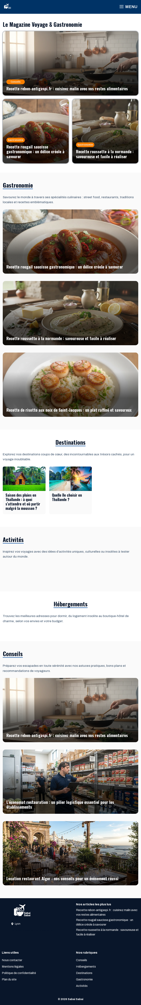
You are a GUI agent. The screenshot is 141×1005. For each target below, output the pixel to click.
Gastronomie (84, 979)
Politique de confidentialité (19, 973)
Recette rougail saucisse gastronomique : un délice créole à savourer (35, 151)
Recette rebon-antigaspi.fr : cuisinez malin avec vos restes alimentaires (67, 88)
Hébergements (86, 966)
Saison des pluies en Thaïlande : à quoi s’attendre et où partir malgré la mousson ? (23, 501)
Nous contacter (12, 960)
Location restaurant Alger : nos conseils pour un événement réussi (62, 878)
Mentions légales (13, 966)
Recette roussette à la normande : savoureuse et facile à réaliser (105, 153)
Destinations (84, 973)
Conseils (81, 960)
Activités (82, 985)
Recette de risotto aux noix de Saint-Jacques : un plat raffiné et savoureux (69, 410)
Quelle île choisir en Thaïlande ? (67, 497)
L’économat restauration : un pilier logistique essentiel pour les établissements (60, 804)
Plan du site (9, 979)
